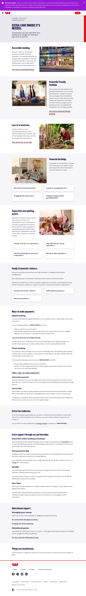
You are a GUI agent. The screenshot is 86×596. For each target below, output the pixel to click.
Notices (46, 582)
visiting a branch (41, 423)
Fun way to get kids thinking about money (25, 537)
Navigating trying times (18, 20)
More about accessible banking (23, 69)
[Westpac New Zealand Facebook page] (13, 574)
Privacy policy (53, 582)
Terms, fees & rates (36, 582)
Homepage (15, 18)
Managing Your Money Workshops (22, 523)
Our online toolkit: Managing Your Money (25, 519)
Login (77, 13)
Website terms (63, 582)
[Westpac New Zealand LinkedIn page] (26, 574)
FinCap (14, 462)
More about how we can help (22, 142)
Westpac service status (18, 585)
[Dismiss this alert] (83, 3)
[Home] (8, 13)
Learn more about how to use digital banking (26, 338)
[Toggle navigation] (3, 13)
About (14, 569)
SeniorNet (65, 442)
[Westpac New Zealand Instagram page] (17, 574)
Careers (31, 569)
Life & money (22, 18)
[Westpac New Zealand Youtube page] (22, 574)
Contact (23, 569)
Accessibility (15, 582)
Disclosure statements (44, 569)
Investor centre (25, 582)
